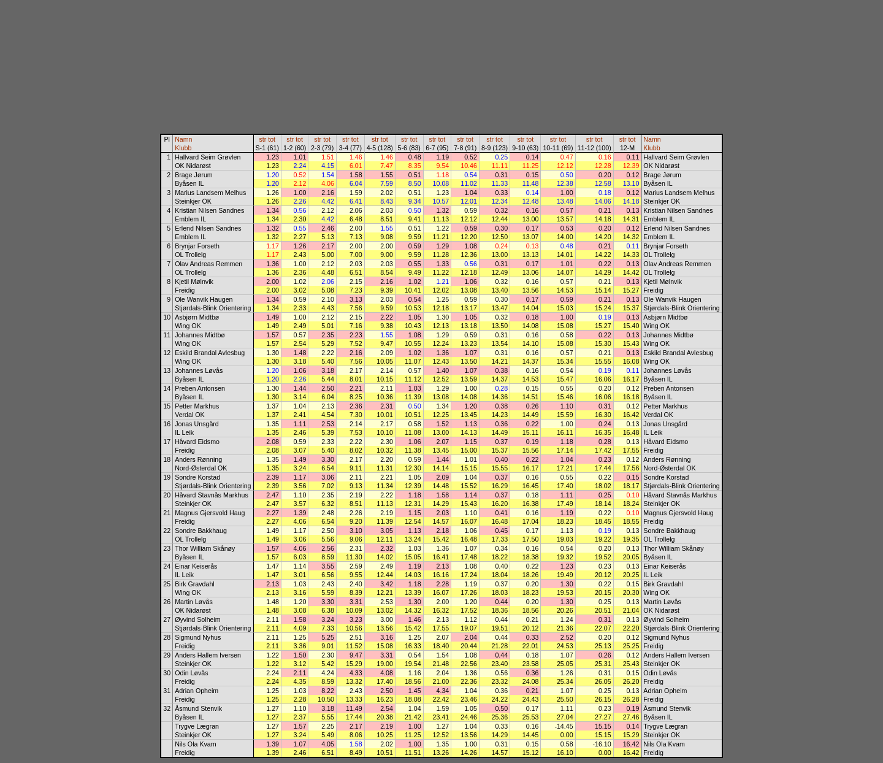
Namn (183, 139)
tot (271, 139)
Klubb (183, 147)
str (262, 139)
